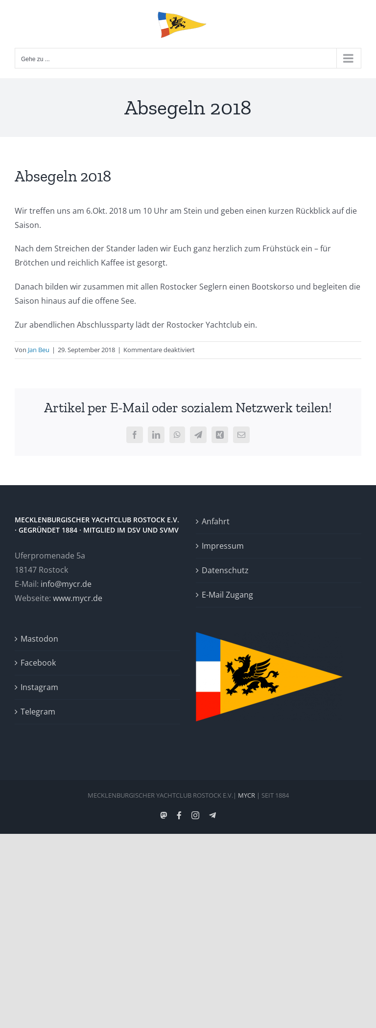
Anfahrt (216, 521)
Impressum (223, 545)
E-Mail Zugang (227, 594)
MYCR (246, 795)
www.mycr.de (77, 598)
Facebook (38, 662)
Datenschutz (225, 570)
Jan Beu (38, 349)
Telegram (38, 711)
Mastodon (39, 638)
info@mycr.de (66, 584)
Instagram (39, 687)
